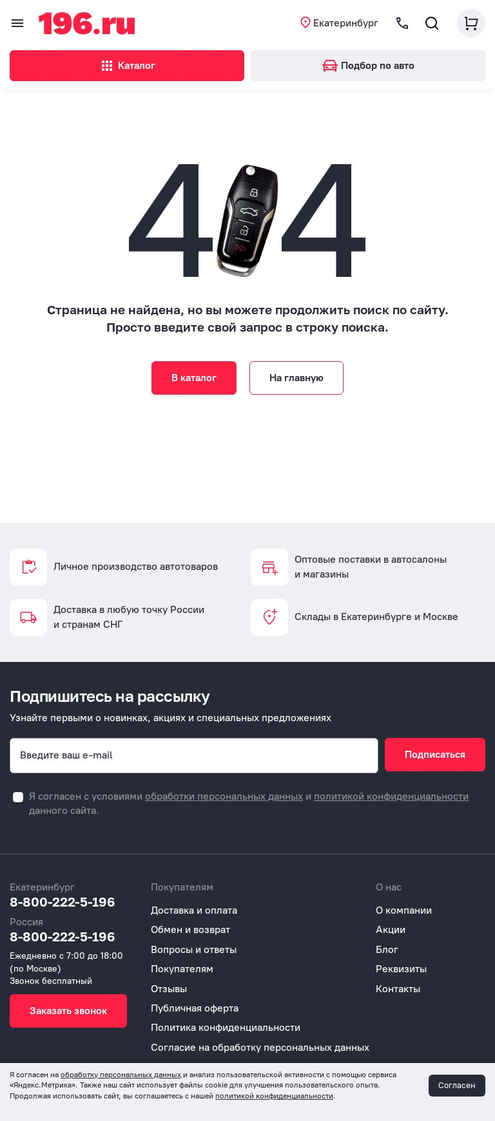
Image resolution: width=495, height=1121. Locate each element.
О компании (404, 910)
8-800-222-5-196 (62, 901)
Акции (390, 929)
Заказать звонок (68, 1010)
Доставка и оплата (194, 910)
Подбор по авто (368, 65)
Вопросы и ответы (194, 949)
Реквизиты (401, 969)
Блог (387, 949)
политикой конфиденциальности (391, 796)
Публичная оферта (194, 1008)
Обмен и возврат (190, 929)
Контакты (398, 989)
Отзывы (169, 989)
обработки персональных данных (224, 796)
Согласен (457, 1085)
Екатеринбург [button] (345, 23)
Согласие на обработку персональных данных (260, 1047)
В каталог (194, 378)
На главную (296, 378)
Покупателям (182, 969)
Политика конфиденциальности (225, 1027)
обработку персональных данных (121, 1074)
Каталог (127, 65)
